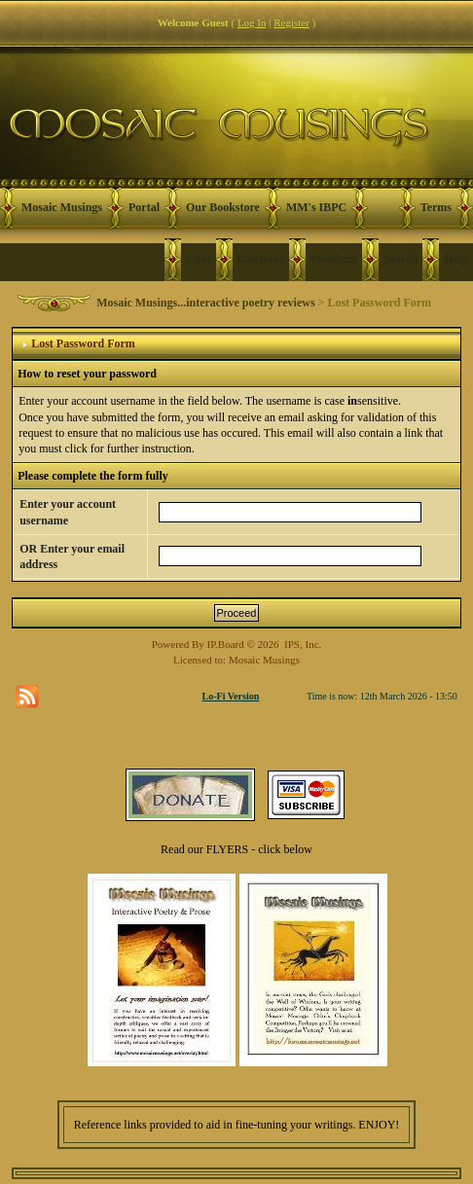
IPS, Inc (301, 644)
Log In (252, 22)
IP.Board (225, 644)
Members (334, 259)
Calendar (260, 259)
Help (456, 259)
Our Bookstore (223, 207)
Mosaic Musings (61, 207)
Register (291, 22)
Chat (198, 259)
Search (400, 259)
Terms (436, 207)
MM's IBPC (316, 207)
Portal (144, 207)
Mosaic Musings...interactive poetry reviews (205, 302)
